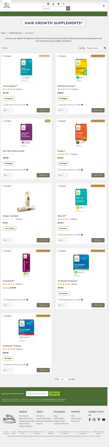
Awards (39, 425)
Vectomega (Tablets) (12, 347)
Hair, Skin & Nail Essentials (14, 152)
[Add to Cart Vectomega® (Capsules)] (98, 306)
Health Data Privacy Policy (23, 434)
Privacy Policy (61, 400)
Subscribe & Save (26, 419)
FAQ (72, 417)
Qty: (5, 111)
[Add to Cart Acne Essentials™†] (43, 111)
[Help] (63, 4)
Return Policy (24, 425)
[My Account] (53, 4)
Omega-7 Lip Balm (10, 217)
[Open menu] (103, 5)
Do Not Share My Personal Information (82, 434)
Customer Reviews (61, 425)
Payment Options (26, 427)
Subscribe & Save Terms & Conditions (37, 434)
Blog (55, 417)
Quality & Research (43, 419)
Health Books (59, 419)
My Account (23, 417)
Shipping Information (27, 422)
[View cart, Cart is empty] (58, 4)
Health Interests (15, 34)
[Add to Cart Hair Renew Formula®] (98, 111)
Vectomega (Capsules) (67, 282)
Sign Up (54, 395)
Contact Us (75, 422)
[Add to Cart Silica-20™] (98, 241)
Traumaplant (8, 282)
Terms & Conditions (49, 400)
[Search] (68, 8)
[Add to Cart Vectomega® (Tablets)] (43, 371)
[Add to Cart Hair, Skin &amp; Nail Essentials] (43, 176)
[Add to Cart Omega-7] (98, 176)
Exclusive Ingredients (44, 422)
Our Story (40, 417)
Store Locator (76, 419)
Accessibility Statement (51, 434)
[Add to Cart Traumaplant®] (43, 306)
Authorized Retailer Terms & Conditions (65, 434)
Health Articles (60, 422)
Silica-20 (62, 217)
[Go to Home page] (7, 4)
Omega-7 (61, 152)
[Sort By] (93, 49)
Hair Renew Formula (66, 87)
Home (3, 34)
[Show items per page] (64, 380)
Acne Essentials (10, 87)
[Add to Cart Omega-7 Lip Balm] (43, 241)
